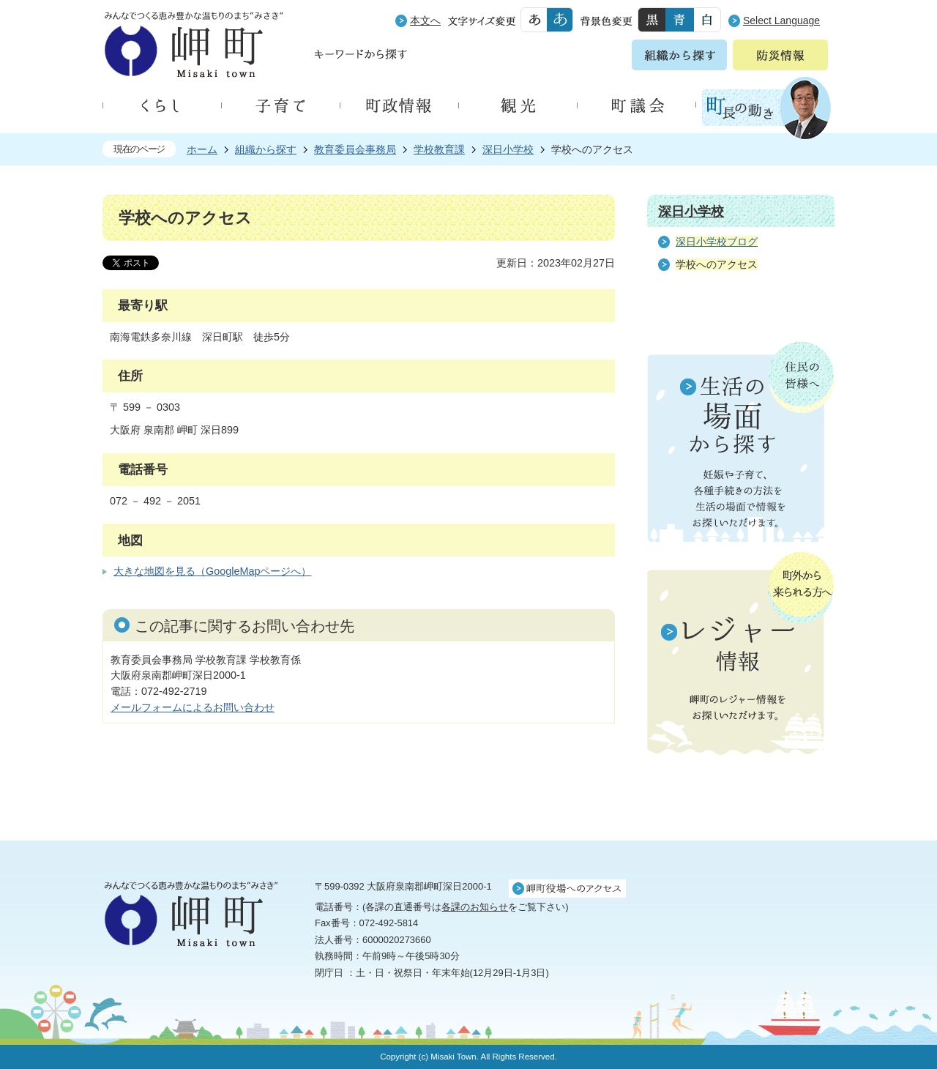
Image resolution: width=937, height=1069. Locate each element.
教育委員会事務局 (355, 149)
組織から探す (265, 149)
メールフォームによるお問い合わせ (193, 707)
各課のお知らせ (474, 906)
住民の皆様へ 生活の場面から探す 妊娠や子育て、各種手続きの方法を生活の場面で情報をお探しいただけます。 (741, 441)
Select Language (781, 20)
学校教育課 (439, 149)
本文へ (425, 20)
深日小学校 (508, 149)
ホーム (202, 149)
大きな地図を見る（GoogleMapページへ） (212, 571)
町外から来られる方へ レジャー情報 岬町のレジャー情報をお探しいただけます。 (741, 654)
